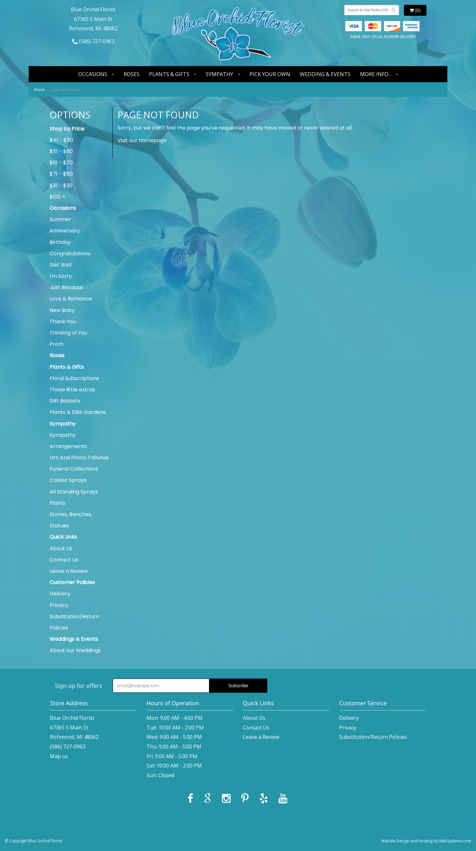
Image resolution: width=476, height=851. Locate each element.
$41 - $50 (61, 140)
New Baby (62, 310)
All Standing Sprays (74, 491)
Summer (60, 219)
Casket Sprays (68, 480)
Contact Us (64, 559)
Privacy (59, 605)
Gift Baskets (65, 401)
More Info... (375, 74)
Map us (59, 756)
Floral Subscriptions (74, 378)
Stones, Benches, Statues (71, 520)
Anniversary (65, 230)
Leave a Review (69, 571)
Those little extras (72, 389)
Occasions (92, 74)
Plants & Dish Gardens (78, 412)
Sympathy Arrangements (68, 440)
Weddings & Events (74, 639)
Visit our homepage (142, 140)
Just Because (66, 287)
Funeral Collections (74, 469)
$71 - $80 (61, 174)
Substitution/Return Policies (74, 622)
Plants (57, 503)
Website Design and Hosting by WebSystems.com (426, 841)
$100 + (57, 197)
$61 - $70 (61, 162)
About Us (61, 548)
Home (38, 89)
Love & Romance (71, 298)
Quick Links (63, 537)
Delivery (60, 593)
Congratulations (70, 253)
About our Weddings (75, 650)
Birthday (60, 242)
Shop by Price (67, 128)
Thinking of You (68, 333)
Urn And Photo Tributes (79, 457)
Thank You (63, 321)
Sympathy (219, 74)
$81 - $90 (61, 185)
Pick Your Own (270, 74)
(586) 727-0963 (93, 41)
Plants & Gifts (169, 74)
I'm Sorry (61, 276)
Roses (131, 74)
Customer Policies (72, 582)
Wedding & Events (325, 74)
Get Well (60, 265)
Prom (56, 344)
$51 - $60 (61, 151)
